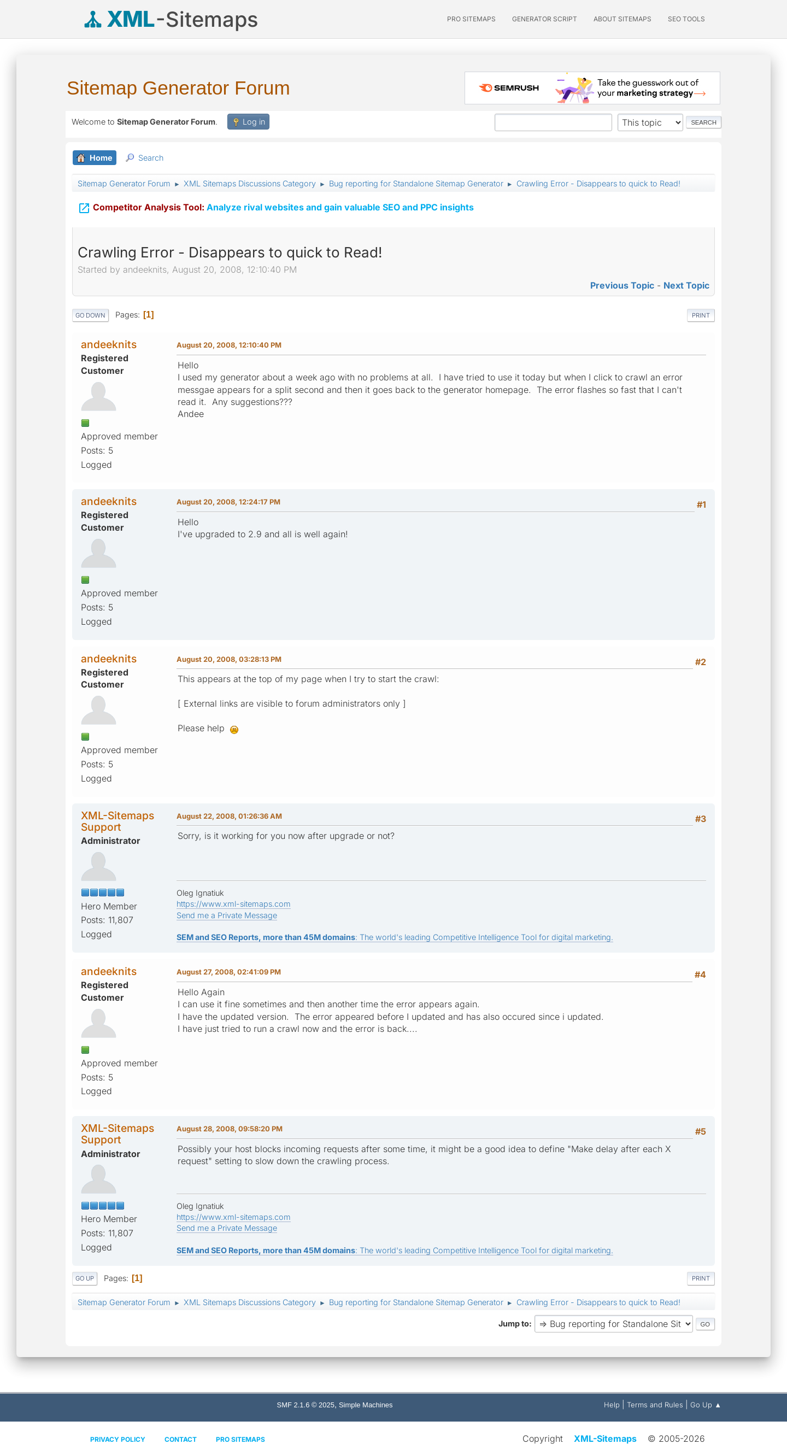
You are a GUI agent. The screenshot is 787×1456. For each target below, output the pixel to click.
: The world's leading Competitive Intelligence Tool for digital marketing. (395, 937)
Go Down (90, 315)
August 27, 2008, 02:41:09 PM (229, 971)
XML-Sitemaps (605, 1438)
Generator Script (544, 19)
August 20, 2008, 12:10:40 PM (229, 344)
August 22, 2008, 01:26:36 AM (229, 816)
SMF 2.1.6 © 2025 (305, 1405)
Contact (181, 1439)
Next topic (686, 285)
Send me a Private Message (227, 915)
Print (701, 315)
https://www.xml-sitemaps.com (234, 903)
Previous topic (622, 285)
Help (612, 1404)
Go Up (84, 1278)
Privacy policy (117, 1439)
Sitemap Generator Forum (178, 87)
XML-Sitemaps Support (117, 821)
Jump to (513, 1323)
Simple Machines (366, 1405)
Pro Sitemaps (240, 1439)
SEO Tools (686, 19)
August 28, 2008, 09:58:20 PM (230, 1128)
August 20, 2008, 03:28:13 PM (229, 659)
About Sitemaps (622, 19)
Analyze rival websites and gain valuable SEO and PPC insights (276, 208)
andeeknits (109, 344)
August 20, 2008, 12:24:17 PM (228, 501)
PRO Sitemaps (471, 19)
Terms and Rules (655, 1404)
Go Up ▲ (705, 1404)
